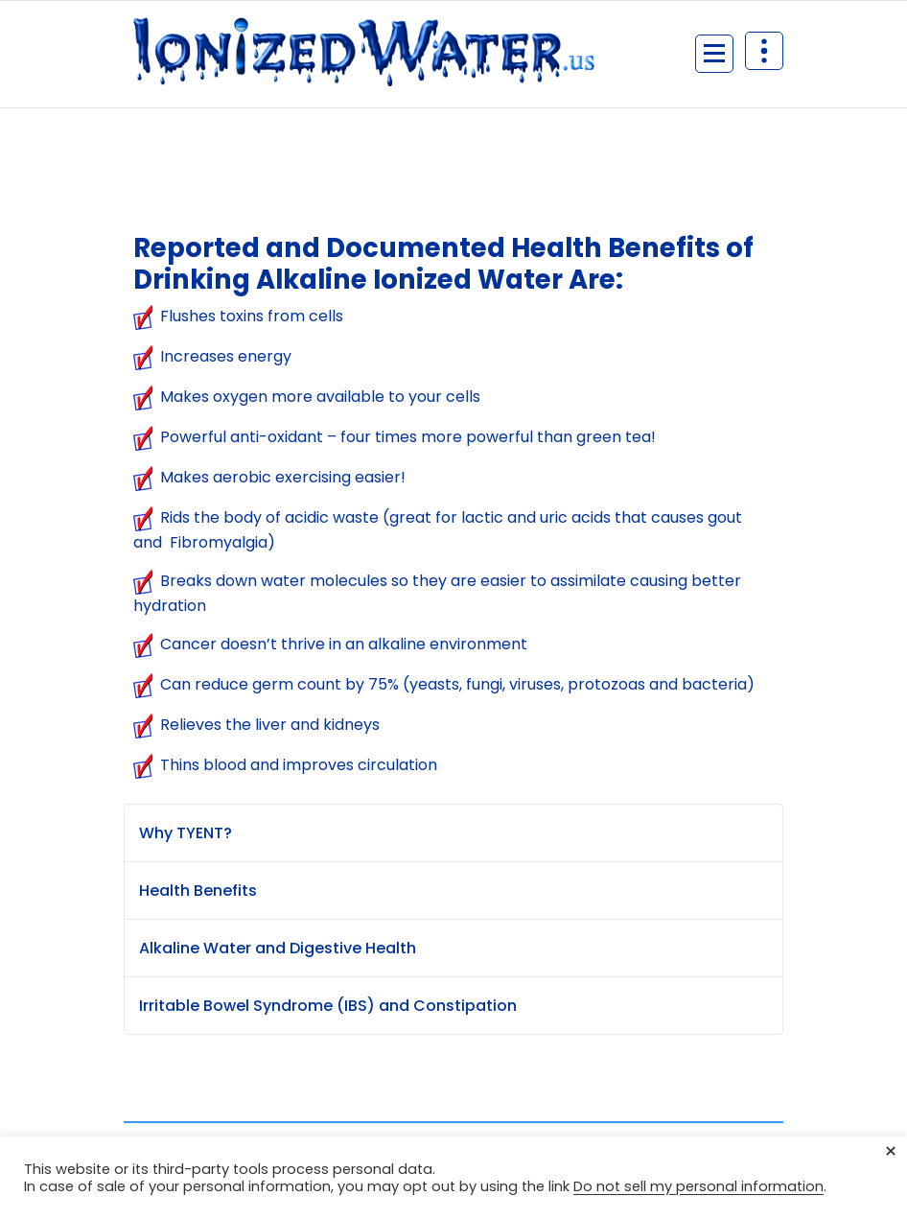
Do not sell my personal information (698, 1186)
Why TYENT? (185, 833)
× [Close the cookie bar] (890, 1151)
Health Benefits (198, 890)
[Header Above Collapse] (764, 51)
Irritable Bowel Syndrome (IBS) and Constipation (328, 1006)
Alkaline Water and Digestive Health (277, 948)
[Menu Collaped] (714, 54)
